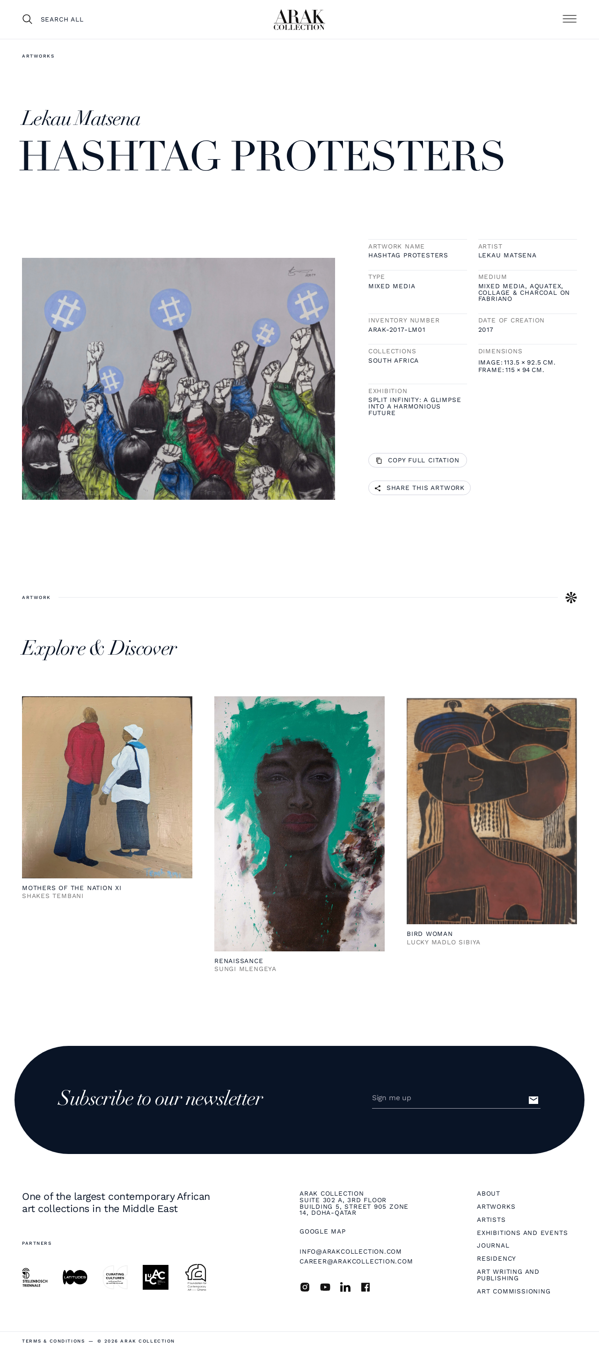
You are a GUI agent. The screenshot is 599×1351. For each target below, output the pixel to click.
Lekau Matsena (507, 255)
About (488, 1193)
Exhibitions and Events (522, 1233)
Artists (491, 1220)
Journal (493, 1245)
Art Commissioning (513, 1291)
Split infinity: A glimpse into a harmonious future (414, 406)
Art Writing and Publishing (508, 1275)
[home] (299, 19)
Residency (496, 1259)
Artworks (38, 55)
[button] (569, 19)
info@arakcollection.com (351, 1251)
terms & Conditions (53, 1341)
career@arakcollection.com (356, 1261)
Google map (323, 1231)
